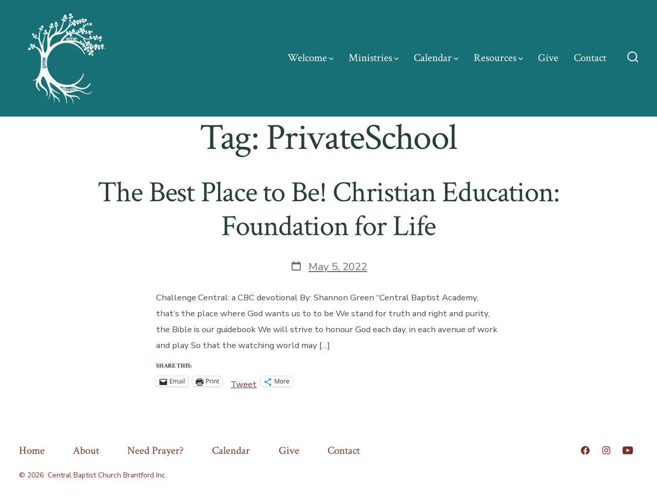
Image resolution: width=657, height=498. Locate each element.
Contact (590, 58)
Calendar (436, 58)
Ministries (374, 58)
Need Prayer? (155, 450)
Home (32, 450)
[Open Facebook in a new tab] (585, 450)
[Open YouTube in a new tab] (627, 450)
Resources (498, 58)
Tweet (243, 382)
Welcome (310, 58)
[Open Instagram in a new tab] (606, 450)
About (86, 450)
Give (548, 58)
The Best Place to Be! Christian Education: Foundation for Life (328, 209)
